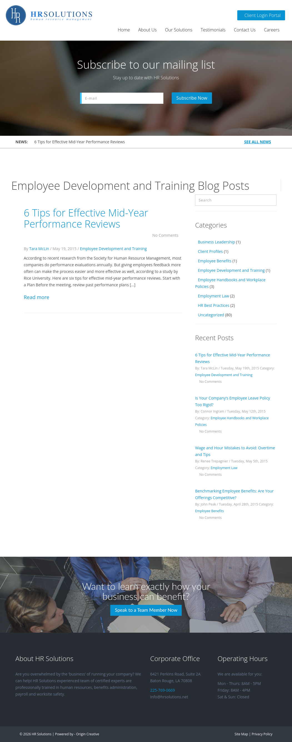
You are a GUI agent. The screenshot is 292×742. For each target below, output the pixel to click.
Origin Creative (87, 734)
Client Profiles (210, 251)
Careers (271, 30)
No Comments (167, 235)
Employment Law (213, 296)
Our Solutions (178, 30)
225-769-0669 (162, 690)
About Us (147, 30)
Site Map (241, 734)
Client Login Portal (261, 15)
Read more (36, 297)
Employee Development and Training (113, 248)
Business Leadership (216, 242)
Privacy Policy (262, 734)
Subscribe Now (192, 98)
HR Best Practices (213, 305)
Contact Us (245, 30)
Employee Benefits (214, 260)
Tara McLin (39, 248)
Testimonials (213, 30)
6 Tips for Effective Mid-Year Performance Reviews (79, 141)
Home (124, 30)
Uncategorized (211, 314)
